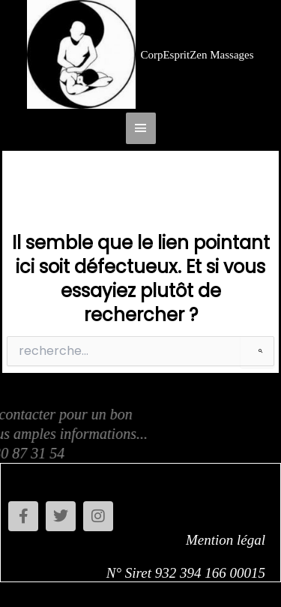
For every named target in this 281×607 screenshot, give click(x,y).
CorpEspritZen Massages (196, 55)
